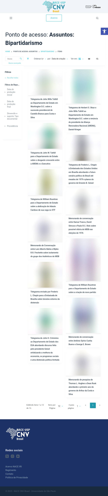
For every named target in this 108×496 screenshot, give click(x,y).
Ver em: (74, 59)
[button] (104, 31)
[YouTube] (18, 456)
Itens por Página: (52, 406)
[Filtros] (28, 59)
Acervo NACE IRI (13, 466)
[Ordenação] (59, 59)
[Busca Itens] (14, 59)
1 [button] (92, 405)
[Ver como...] (97, 59)
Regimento (10, 470)
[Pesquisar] (97, 18)
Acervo (54, 18)
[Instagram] (12, 456)
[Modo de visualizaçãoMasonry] (80, 59)
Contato (9, 474)
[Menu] (11, 18)
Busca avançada (15, 63)
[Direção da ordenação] (44, 59)
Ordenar (37, 59)
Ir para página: (71, 406)
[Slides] (89, 59)
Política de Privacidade (16, 477)
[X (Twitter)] (7, 456)
